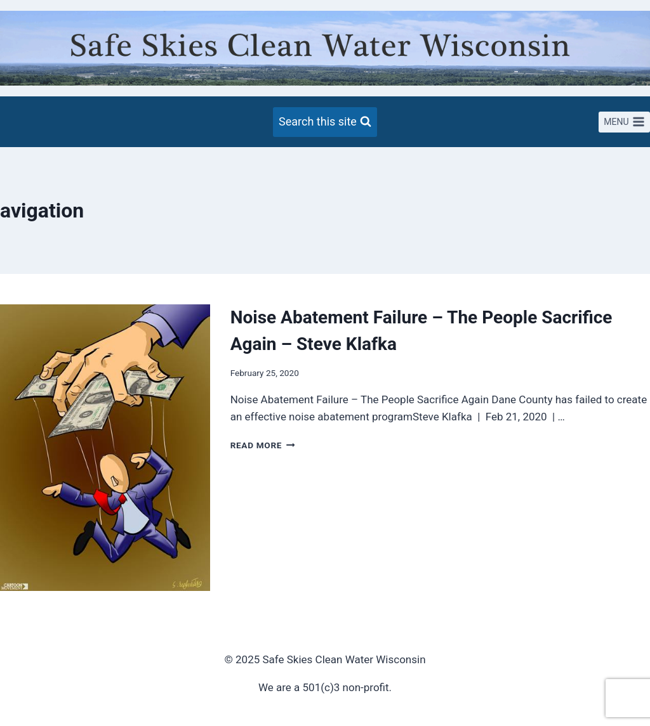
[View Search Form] (325, 122)
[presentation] (105, 447)
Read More (262, 445)
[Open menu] (624, 122)
